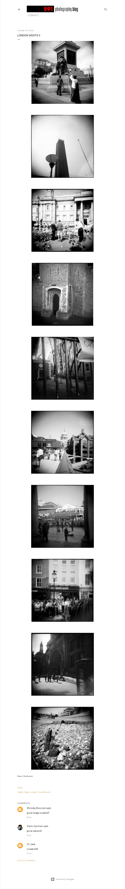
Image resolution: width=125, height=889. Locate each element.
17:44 (29, 853)
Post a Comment (26, 860)
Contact (33, 15)
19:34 (29, 835)
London (33, 792)
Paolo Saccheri (35, 826)
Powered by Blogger (62, 879)
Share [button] (20, 787)
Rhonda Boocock (36, 808)
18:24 (29, 817)
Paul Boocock (44, 792)
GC (28, 844)
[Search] (106, 9)
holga (26, 792)
